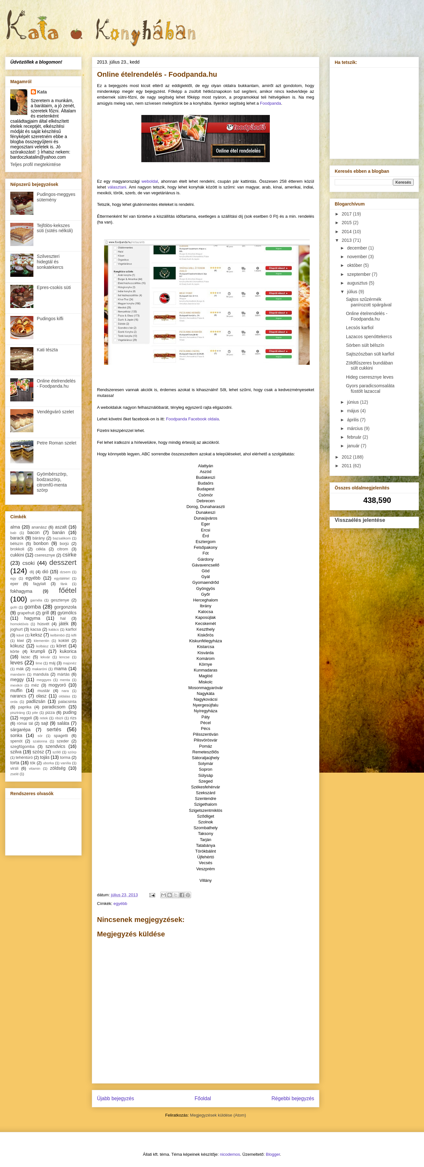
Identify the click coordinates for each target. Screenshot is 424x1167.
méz (35, 685)
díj (32, 572)
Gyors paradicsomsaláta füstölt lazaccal (370, 388)
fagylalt (39, 584)
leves (16, 663)
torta (14, 762)
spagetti (61, 735)
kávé (20, 635)
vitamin (34, 768)
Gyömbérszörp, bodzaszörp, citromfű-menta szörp (52, 482)
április (353, 419)
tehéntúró (24, 757)
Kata (42, 91)
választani (117, 187)
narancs (18, 695)
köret (61, 645)
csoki (28, 563)
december (357, 247)
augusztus (358, 282)
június (353, 402)
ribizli (59, 718)
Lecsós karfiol (360, 327)
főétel (67, 590)
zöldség (58, 768)
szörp (72, 752)
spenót (16, 741)
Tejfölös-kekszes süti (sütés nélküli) (55, 228)
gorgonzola (65, 607)
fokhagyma (21, 591)
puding (69, 712)
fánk (63, 584)
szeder (63, 741)
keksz (36, 634)
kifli (73, 635)
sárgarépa (20, 729)
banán (58, 532)
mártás (63, 674)
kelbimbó (57, 635)
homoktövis (19, 624)
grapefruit (25, 613)
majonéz (69, 663)
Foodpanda (270, 103)
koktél (63, 640)
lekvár (45, 657)
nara (65, 691)
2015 (347, 222)
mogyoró (57, 685)
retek (44, 718)
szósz (38, 751)
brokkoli (17, 549)
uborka (48, 763)
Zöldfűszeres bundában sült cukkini (369, 365)
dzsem (65, 572)
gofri (13, 607)
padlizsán (35, 701)
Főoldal (203, 1098)
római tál (25, 723)
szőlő (56, 752)
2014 (347, 231)
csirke (69, 555)
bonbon (41, 543)
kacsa (35, 629)
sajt (44, 723)
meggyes (44, 680)
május (353, 410)
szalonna (40, 741)
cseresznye (45, 555)
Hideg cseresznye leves (369, 377)
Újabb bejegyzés (115, 1098)
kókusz (17, 645)
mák (20, 669)
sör (40, 736)
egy (13, 578)
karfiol (71, 629)
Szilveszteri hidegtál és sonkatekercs (50, 262)
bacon (33, 532)
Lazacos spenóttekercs (369, 336)
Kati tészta (47, 349)
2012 (347, 457)
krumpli (38, 651)
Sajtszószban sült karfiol (370, 353)
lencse (64, 657)
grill (45, 612)
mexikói (16, 685)
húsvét (43, 624)
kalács (54, 629)
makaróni (39, 669)
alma (15, 527)
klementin (41, 641)
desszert (62, 562)
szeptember (359, 274)
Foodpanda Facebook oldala (192, 419)
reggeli (26, 718)
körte (14, 651)
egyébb (120, 903)
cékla (40, 549)
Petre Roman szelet (56, 442)
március (355, 428)
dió (45, 571)
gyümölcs (66, 612)
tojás (45, 757)
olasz (41, 695)
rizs (73, 718)
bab (13, 533)
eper (14, 584)
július (352, 291)
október (355, 265)
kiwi (20, 640)
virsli (14, 768)
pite (35, 713)
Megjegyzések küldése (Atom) (218, 1115)
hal (63, 618)
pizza (50, 712)
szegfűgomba (22, 746)
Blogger (273, 1154)
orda (13, 702)
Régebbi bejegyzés (292, 1098)
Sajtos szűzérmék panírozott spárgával (369, 302)
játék (64, 623)
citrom (62, 549)
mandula (41, 674)
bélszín (16, 543)
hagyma (32, 618)
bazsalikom (62, 538)
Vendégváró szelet (55, 411)
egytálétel (61, 578)
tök (33, 763)
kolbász (42, 646)
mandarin (17, 674)
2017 (347, 213)
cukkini (17, 554)
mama (60, 668)
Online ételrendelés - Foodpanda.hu (56, 383)
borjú (64, 543)
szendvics (55, 746)
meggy (17, 679)
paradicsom (53, 706)
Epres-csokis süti (54, 287)
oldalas (64, 696)
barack (17, 537)
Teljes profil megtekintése (35, 164)
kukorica (68, 651)
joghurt (16, 629)
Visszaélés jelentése (360, 520)
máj (52, 663)
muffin (16, 690)
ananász (39, 527)
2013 (347, 240)
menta (65, 680)
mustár (44, 691)
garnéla (36, 600)
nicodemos (230, 1154)
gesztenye (60, 600)
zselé (14, 774)
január (354, 445)
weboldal (149, 181)
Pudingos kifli (50, 318)
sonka (16, 735)
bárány (38, 538)
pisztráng (17, 713)
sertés (54, 729)
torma (65, 757)
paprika (24, 707)
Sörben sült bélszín (365, 345)
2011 (347, 465)
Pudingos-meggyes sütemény (56, 197)
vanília (65, 763)
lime (39, 663)
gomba (32, 607)
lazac (25, 657)
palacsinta (67, 701)
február (354, 437)
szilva (16, 751)
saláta (63, 723)
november (357, 256)
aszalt (61, 527)
